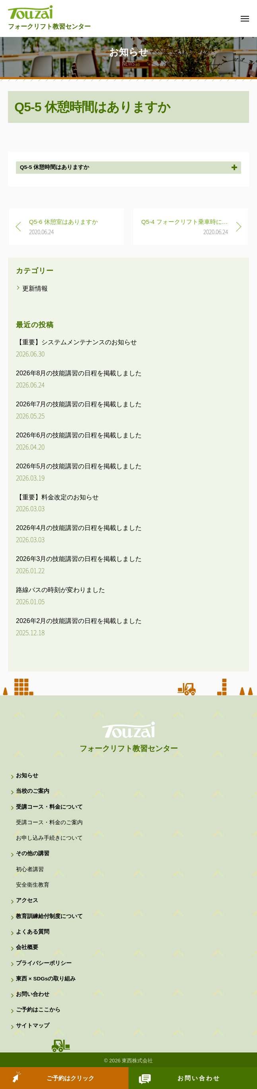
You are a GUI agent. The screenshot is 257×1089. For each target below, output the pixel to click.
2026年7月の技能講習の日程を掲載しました (79, 404)
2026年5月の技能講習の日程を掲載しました (79, 466)
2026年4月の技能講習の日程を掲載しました (79, 527)
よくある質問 (32, 932)
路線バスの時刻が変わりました (60, 589)
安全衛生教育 (32, 885)
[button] (128, 167)
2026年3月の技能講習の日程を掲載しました (79, 558)
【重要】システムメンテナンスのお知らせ (76, 342)
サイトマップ (32, 1026)
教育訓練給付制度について (49, 916)
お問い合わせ (198, 1078)
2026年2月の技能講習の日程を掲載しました (79, 620)
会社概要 (27, 947)
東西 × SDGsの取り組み (46, 979)
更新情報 (35, 288)
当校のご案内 (32, 791)
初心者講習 (30, 869)
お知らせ (27, 775)
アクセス (27, 900)
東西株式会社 (137, 1061)
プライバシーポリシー (44, 963)
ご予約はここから (38, 1010)
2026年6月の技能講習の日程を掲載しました (79, 435)
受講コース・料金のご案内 (49, 822)
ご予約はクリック (70, 1078)
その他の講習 (32, 853)
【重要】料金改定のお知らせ (57, 497)
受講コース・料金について (49, 807)
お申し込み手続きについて (49, 838)
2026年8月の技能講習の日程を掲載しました (79, 373)
